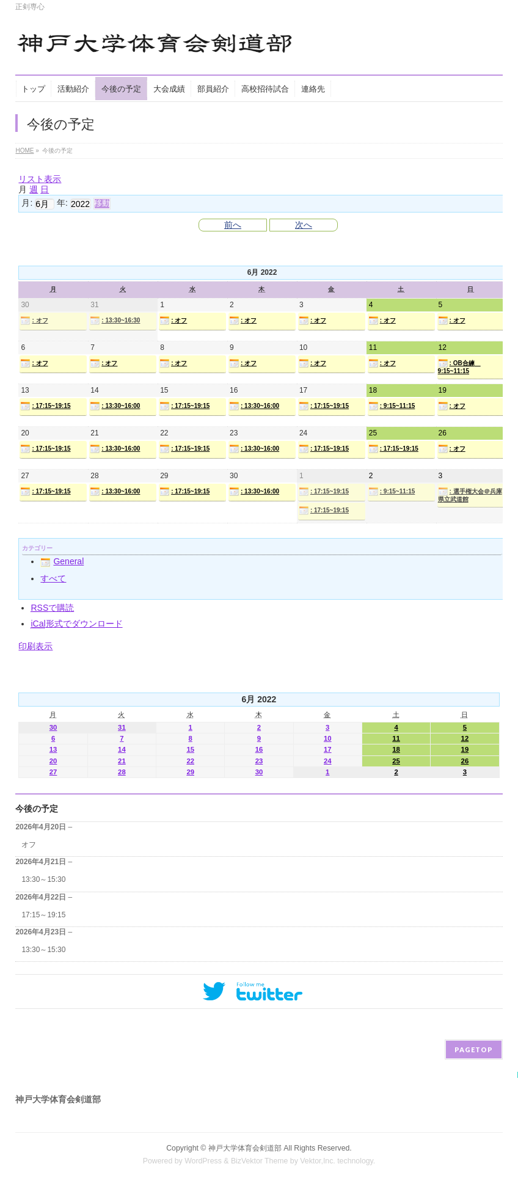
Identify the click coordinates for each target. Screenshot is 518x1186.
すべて (53, 578)
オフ (28, 844)
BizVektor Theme (259, 1161)
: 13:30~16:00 (115, 406)
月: (26, 203)
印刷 (35, 646)
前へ (232, 225)
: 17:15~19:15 (45, 406)
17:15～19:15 (43, 915)
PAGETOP (473, 1049)
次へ (303, 225)
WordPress (203, 1161)
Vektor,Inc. (317, 1161)
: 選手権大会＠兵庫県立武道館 (470, 495)
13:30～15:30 (43, 879)
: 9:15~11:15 (391, 406)
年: (62, 203)
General (62, 561)
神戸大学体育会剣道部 (245, 1148)
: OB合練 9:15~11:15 (459, 366)
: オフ (34, 321)
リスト (39, 179)
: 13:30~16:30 (115, 321)
